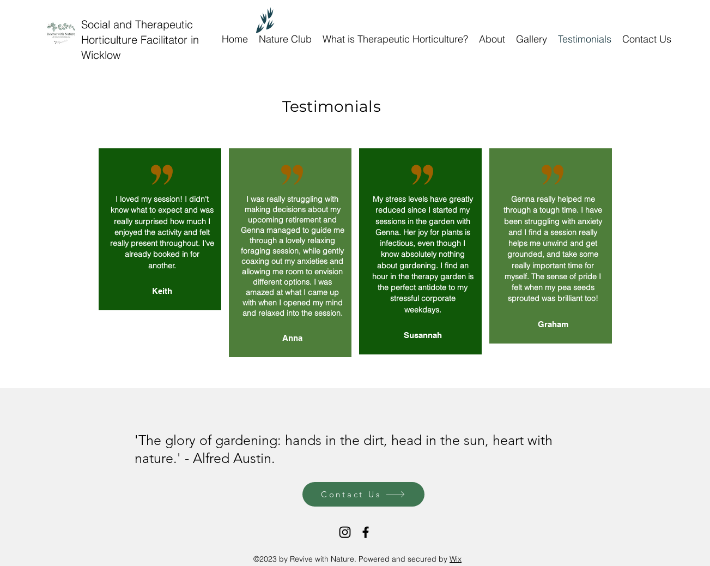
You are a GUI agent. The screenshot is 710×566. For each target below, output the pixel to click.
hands (303, 440)
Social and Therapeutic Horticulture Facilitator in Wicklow (140, 39)
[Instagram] (345, 532)
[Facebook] (365, 532)
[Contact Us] (363, 494)
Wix (456, 559)
